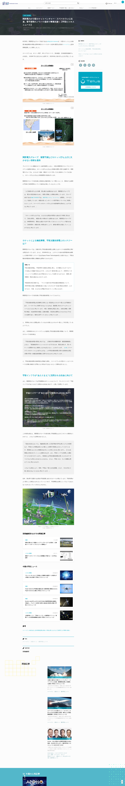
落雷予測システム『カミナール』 (53, 197)
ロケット (93, 697)
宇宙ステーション (82, 699)
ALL (29, 8)
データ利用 (96, 759)
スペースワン (68, 44)
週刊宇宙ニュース (43, 644)
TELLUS (40, 759)
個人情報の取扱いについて (57, 777)
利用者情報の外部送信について (71, 777)
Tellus (81, 8)
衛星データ (50, 8)
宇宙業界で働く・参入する (66, 8)
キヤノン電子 (81, 697)
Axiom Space (81, 696)
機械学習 (30, 762)
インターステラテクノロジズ (91, 696)
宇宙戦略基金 (67, 762)
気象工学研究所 (35, 197)
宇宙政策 (76, 762)
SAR (41, 762)
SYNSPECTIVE (49, 762)
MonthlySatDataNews (69, 759)
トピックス (39, 8)
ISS (37, 762)
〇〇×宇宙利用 (92, 8)
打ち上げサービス (97, 699)
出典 (66, 347)
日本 (79, 701)
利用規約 (49, 777)
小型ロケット (34, 644)
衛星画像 (88, 759)
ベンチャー (80, 759)
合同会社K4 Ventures (53, 41)
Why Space (57, 759)
